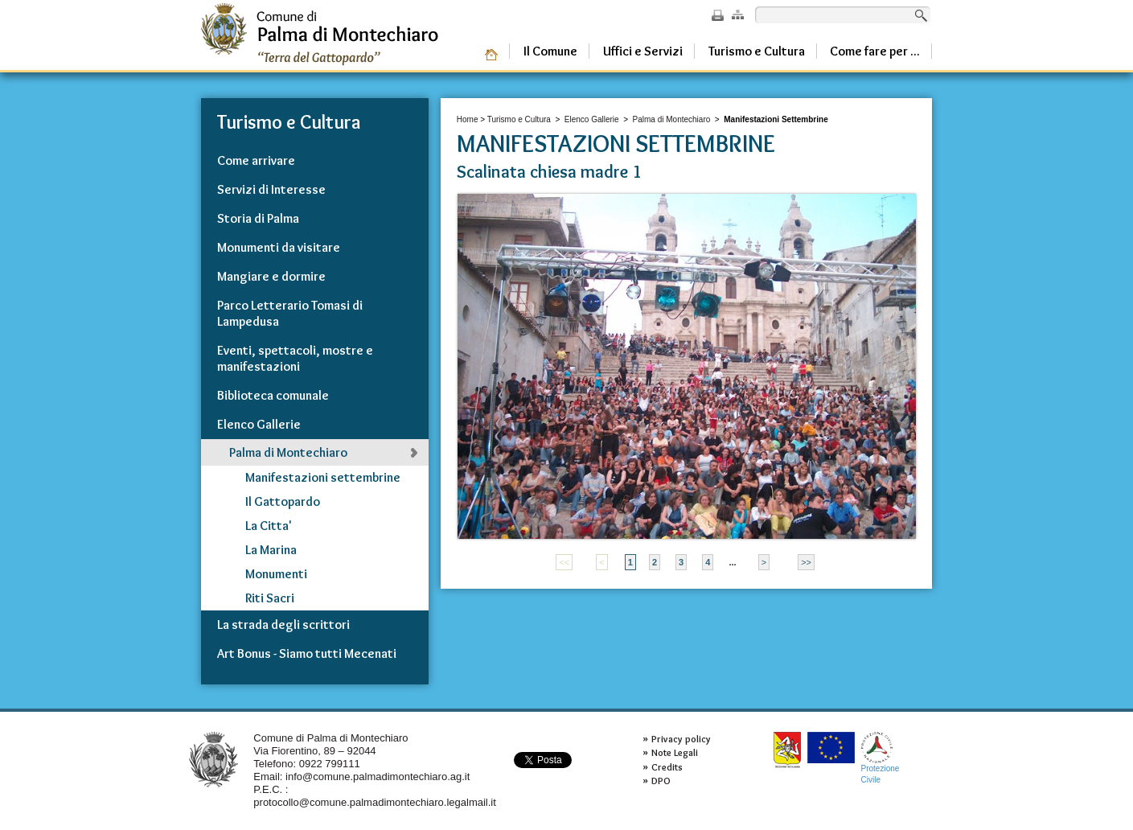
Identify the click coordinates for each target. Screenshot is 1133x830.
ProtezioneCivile (880, 758)
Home (467, 119)
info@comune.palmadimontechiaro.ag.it (377, 776)
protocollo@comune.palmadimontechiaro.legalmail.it (374, 802)
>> (806, 562)
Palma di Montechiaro (672, 119)
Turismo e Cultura (519, 119)
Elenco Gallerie (591, 119)
